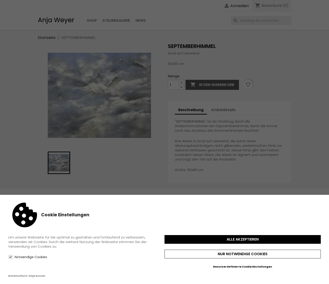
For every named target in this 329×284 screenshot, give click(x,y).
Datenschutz (17, 276)
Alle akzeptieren (243, 239)
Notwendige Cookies (27, 257)
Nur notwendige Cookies (243, 254)
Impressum (37, 276)
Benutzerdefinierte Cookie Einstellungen (242, 266)
